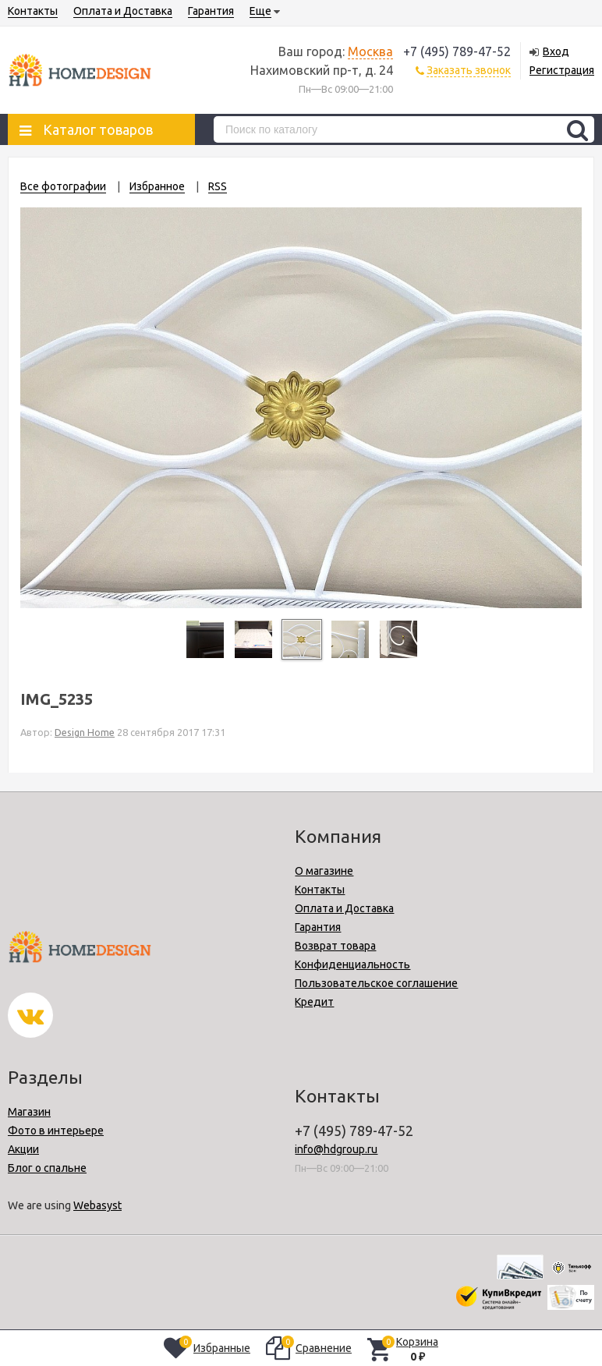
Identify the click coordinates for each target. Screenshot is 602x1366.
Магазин (29, 1112)
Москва (370, 51)
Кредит (314, 1002)
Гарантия (211, 11)
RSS (217, 186)
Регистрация (561, 70)
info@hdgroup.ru (336, 1149)
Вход (556, 51)
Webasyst (97, 1205)
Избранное (157, 186)
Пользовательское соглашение (376, 983)
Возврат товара (335, 946)
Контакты (33, 11)
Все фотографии (63, 186)
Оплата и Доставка (122, 11)
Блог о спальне (47, 1168)
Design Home (85, 732)
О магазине (324, 871)
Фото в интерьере (56, 1130)
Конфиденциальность (352, 964)
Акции (23, 1149)
